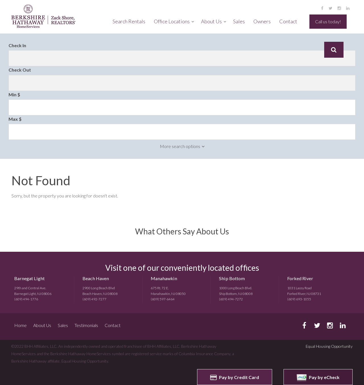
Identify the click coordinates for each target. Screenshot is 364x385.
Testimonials (86, 325)
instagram (339, 8)
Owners (262, 21)
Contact (288, 21)
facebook (322, 8)
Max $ (15, 119)
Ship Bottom (232, 278)
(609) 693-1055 (299, 299)
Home (20, 325)
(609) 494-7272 (231, 299)
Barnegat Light (29, 278)
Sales (239, 21)
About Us (211, 21)
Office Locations (172, 21)
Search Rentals (129, 21)
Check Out (20, 69)
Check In (17, 45)
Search (334, 50)
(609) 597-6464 (163, 299)
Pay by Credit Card (234, 377)
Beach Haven (95, 278)
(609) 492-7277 (94, 299)
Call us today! (328, 21)
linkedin (347, 8)
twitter (330, 8)
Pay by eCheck (318, 378)
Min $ (14, 94)
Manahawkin (164, 278)
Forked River (300, 278)
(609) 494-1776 (26, 299)
